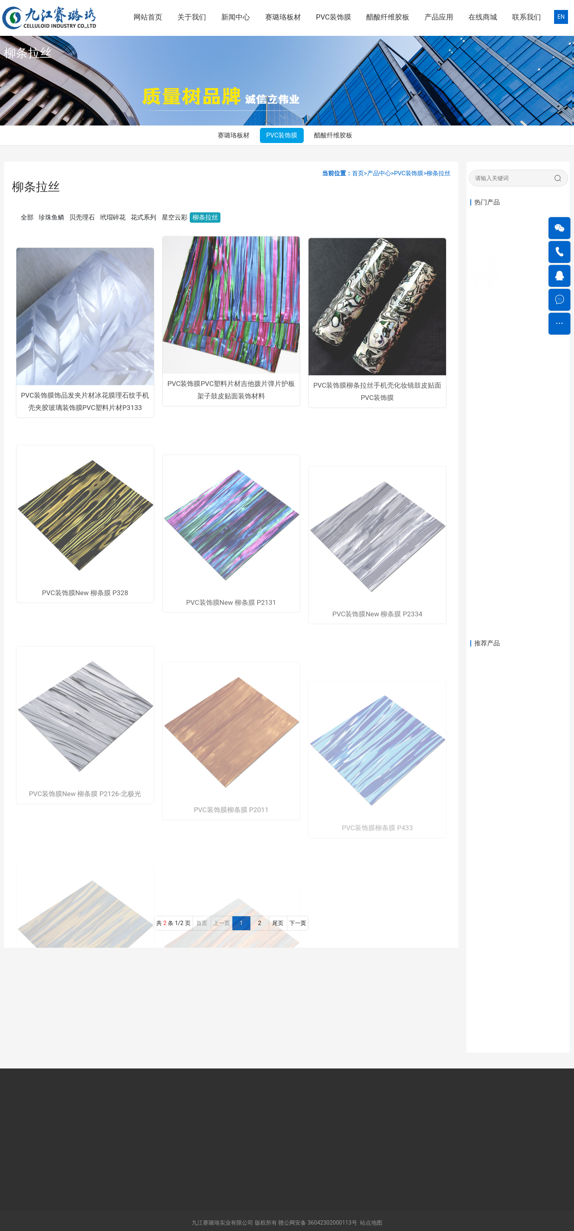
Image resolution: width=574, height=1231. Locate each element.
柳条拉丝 (438, 173)
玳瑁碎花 (113, 217)
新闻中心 (235, 17)
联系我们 (526, 17)
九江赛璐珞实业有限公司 (222, 1222)
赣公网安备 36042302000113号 (317, 1222)
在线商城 (482, 17)
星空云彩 (174, 217)
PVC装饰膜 (333, 17)
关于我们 (191, 17)
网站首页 (148, 17)
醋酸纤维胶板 (387, 17)
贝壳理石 (82, 217)
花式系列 (143, 217)
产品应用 (439, 17)
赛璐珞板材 (283, 17)
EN (561, 17)
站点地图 (371, 1222)
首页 (358, 173)
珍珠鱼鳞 (51, 217)
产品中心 (379, 173)
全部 (27, 217)
